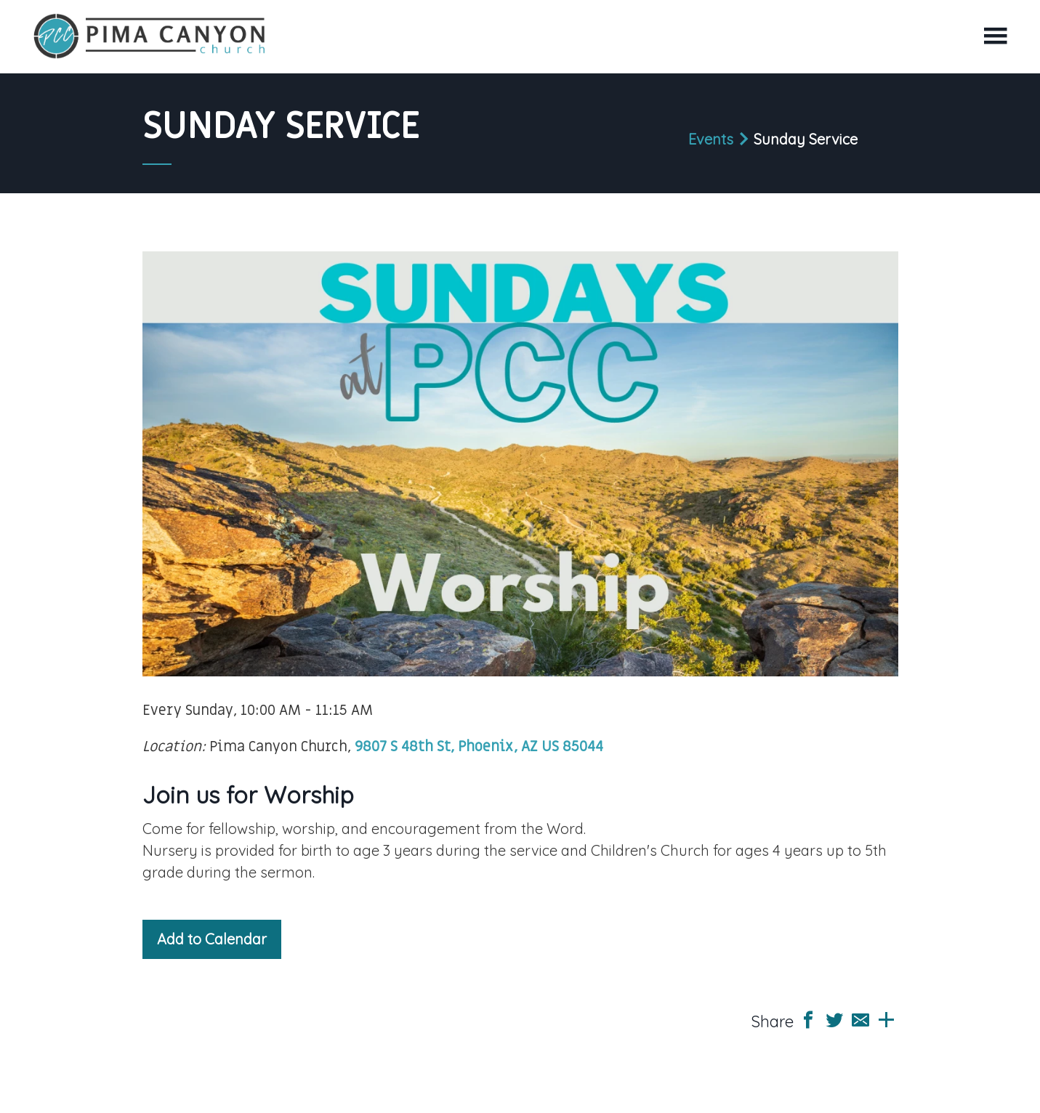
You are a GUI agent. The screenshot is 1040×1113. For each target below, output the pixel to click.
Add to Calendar (212, 939)
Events (710, 139)
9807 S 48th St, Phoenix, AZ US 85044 (479, 746)
